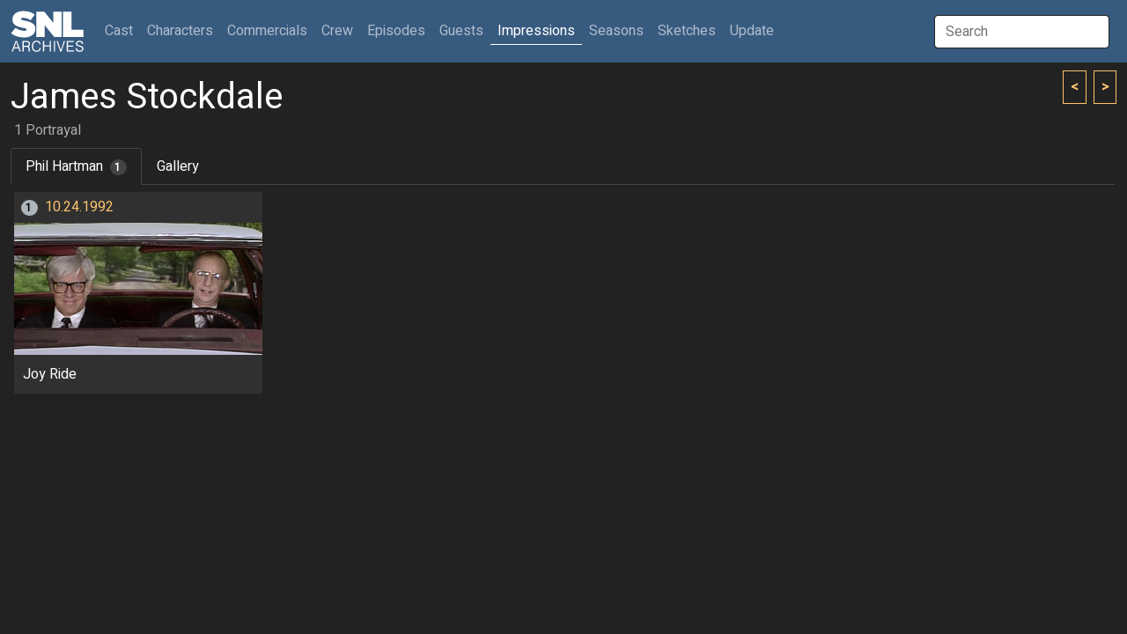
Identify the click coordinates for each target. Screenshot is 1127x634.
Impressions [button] (536, 30)
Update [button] (752, 30)
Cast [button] (122, 30)
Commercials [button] (267, 30)
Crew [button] (337, 30)
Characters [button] (180, 30)
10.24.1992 (79, 206)
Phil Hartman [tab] (76, 166)
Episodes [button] (396, 30)
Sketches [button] (687, 30)
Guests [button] (461, 30)
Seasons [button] (616, 30)
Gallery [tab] (178, 166)
